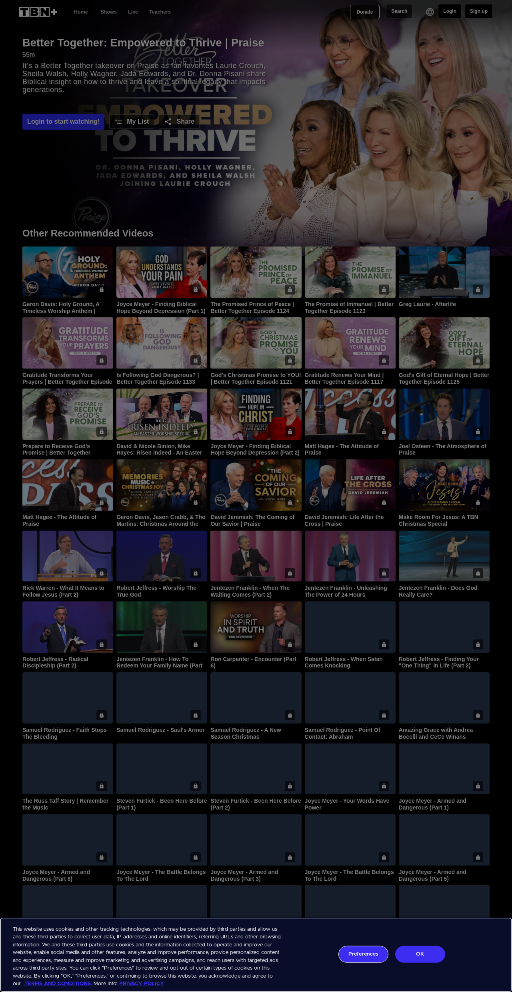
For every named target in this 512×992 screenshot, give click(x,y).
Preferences (363, 954)
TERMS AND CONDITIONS (57, 983)
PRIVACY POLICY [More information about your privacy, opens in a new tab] (141, 983)
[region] (256, 955)
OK (420, 954)
